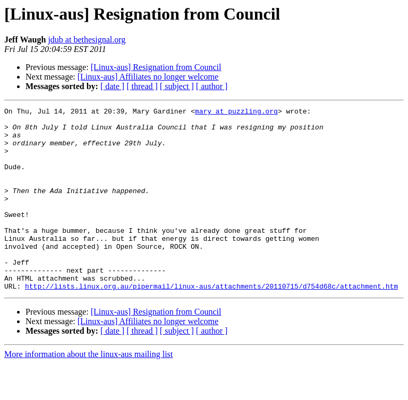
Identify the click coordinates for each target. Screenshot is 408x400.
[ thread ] (142, 86)
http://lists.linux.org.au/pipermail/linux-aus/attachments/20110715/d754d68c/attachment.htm (211, 322)
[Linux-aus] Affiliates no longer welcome (148, 76)
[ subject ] (177, 86)
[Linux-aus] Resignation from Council (156, 67)
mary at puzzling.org (236, 112)
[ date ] (112, 86)
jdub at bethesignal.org (86, 39)
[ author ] (212, 86)
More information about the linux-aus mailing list (88, 390)
